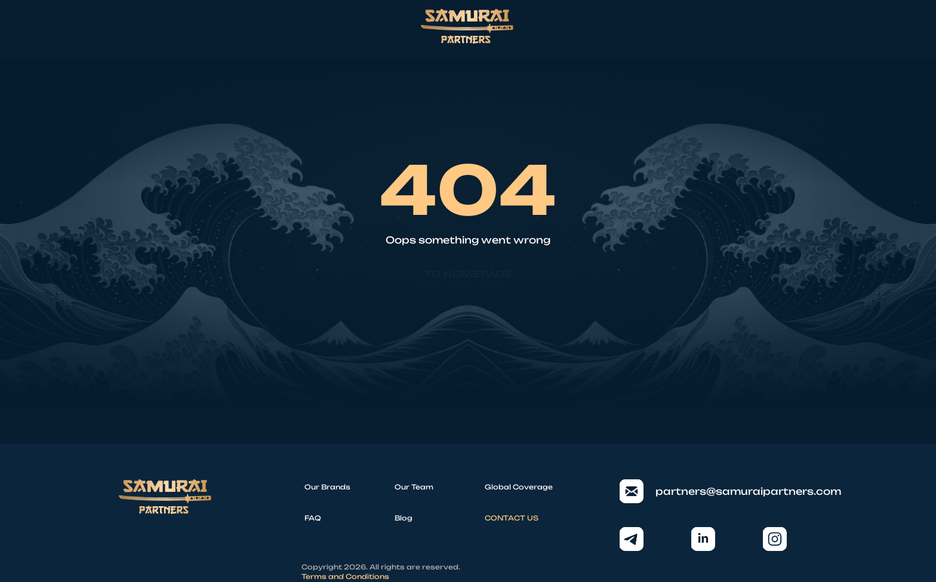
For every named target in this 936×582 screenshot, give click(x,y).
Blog (403, 518)
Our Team (414, 487)
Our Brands (327, 487)
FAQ (312, 518)
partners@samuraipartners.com (718, 491)
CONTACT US (511, 518)
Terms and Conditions (345, 576)
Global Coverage (519, 487)
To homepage (468, 274)
